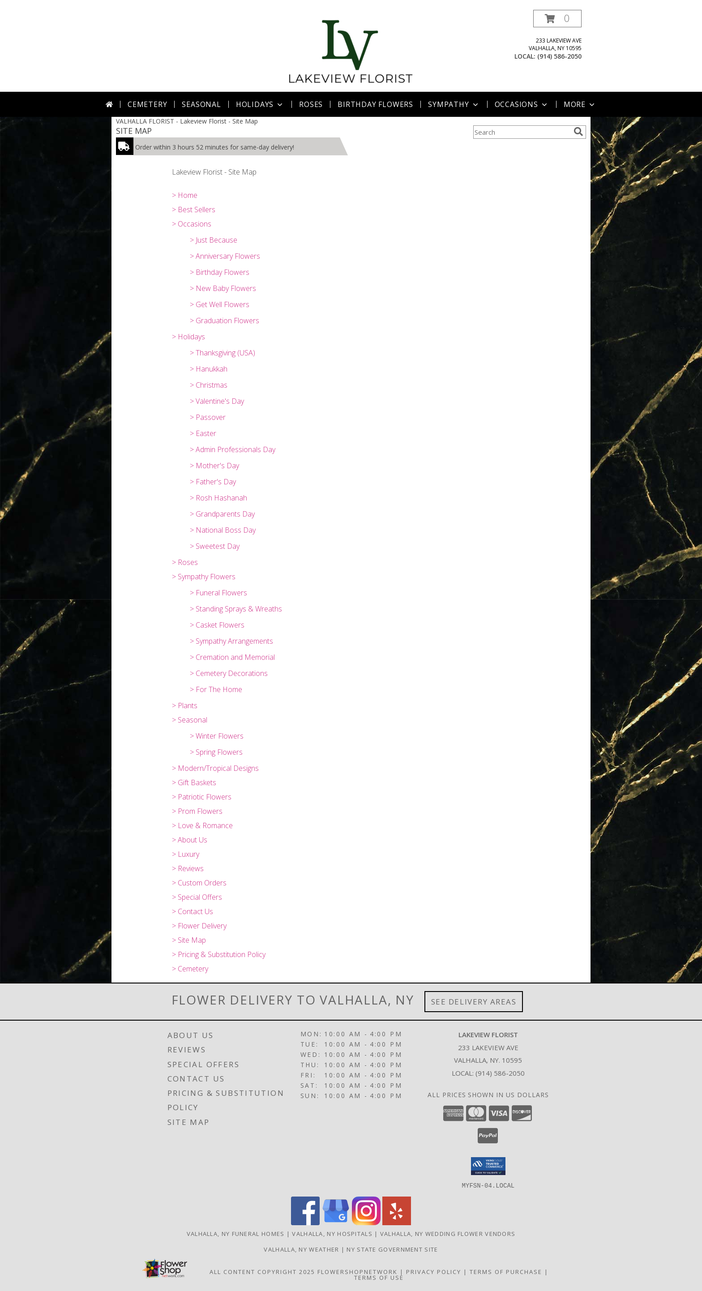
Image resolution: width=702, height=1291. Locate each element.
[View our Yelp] (396, 1222)
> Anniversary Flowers (225, 256)
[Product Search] (521, 132)
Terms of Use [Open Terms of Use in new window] (379, 1277)
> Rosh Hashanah (218, 498)
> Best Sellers (193, 209)
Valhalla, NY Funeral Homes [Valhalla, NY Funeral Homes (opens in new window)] (236, 1233)
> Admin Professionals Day (232, 449)
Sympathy (453, 104)
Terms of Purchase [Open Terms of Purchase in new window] (506, 1271)
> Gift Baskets (194, 782)
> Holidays (188, 337)
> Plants (184, 705)
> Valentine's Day (217, 401)
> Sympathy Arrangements (231, 641)
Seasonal (201, 104)
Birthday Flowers (375, 104)
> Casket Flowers (217, 625)
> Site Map (189, 940)
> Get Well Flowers (219, 304)
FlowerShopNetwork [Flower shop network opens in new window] (357, 1271)
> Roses (185, 562)
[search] (578, 132)
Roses (311, 104)
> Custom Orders (199, 883)
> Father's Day (213, 482)
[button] (557, 18)
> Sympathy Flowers (203, 576)
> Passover (208, 417)
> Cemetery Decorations (229, 673)
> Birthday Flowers (219, 272)
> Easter (203, 433)
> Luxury (185, 854)
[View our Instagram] (366, 1222)
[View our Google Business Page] (335, 1222)
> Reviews (188, 868)
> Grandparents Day (222, 514)
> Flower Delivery (199, 926)
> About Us (189, 840)
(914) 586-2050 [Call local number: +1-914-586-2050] (559, 56)
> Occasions (191, 224)
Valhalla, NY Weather (301, 1249)
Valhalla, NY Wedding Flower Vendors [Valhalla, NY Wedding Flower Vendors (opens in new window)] (448, 1233)
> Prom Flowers (197, 811)
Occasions (522, 104)
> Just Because (213, 240)
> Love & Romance (202, 825)
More (580, 104)
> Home (184, 195)
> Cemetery (190, 969)
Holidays (260, 104)
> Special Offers (197, 897)
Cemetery (147, 104)
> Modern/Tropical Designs (215, 768)
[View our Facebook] (305, 1222)
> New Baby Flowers (223, 288)
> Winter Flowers (217, 736)
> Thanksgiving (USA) (222, 353)
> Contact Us (192, 911)
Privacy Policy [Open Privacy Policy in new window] (433, 1271)
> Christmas (208, 385)
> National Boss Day (223, 530)
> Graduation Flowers (224, 320)
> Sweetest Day (215, 546)
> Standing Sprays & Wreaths (236, 609)
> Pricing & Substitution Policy (218, 954)
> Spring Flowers (216, 752)
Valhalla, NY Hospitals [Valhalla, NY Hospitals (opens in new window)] (332, 1233)
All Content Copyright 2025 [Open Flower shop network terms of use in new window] (262, 1271)
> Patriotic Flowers (201, 797)
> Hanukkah (208, 369)
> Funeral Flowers (218, 593)
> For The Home (216, 689)
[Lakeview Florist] (351, 51)
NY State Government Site (392, 1249)
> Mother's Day (214, 465)
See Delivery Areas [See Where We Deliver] (474, 1001)
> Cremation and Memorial (232, 657)
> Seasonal (189, 720)
